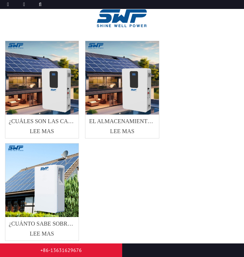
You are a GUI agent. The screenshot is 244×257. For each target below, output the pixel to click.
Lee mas (42, 131)
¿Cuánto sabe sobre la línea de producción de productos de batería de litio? (42, 224)
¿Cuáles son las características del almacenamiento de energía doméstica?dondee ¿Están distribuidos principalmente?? (42, 121)
